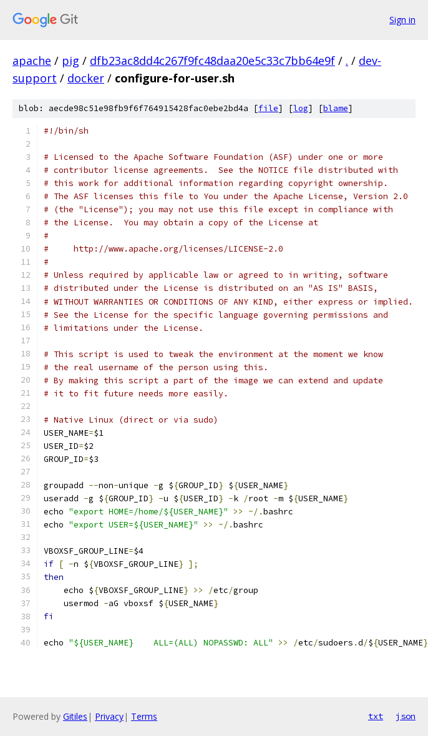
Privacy (109, 716)
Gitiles (75, 716)
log (300, 108)
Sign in (402, 20)
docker (85, 78)
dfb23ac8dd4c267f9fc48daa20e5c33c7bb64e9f (212, 60)
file (268, 108)
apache (31, 60)
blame (335, 108)
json (406, 716)
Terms (144, 716)
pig (70, 60)
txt (375, 716)
